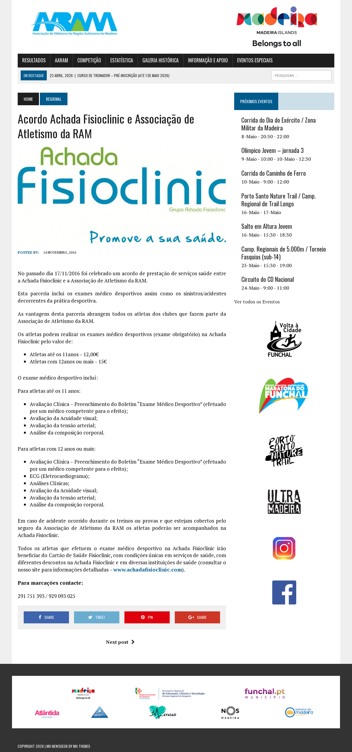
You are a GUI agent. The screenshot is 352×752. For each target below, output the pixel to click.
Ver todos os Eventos (257, 301)
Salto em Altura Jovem (266, 226)
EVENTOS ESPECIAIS (255, 60)
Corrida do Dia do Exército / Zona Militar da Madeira (278, 123)
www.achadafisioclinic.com (147, 569)
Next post (120, 642)
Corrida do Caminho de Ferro (273, 173)
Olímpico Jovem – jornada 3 (272, 150)
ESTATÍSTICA (121, 60)
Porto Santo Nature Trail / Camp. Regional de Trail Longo (278, 199)
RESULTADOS (34, 60)
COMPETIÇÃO (89, 60)
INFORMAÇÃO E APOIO (208, 60)
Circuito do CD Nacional (267, 279)
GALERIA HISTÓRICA (160, 60)
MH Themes (81, 746)
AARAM (61, 60)
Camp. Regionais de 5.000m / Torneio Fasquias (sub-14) (283, 252)
